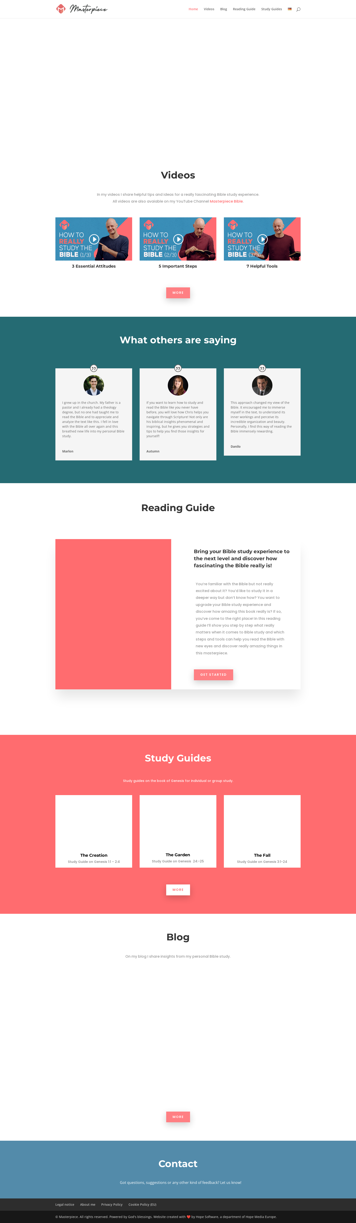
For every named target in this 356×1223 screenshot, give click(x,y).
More (178, 292)
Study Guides (271, 9)
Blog (223, 9)
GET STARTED (213, 674)
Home (193, 9)
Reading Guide (244, 9)
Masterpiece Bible (226, 201)
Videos (209, 9)
